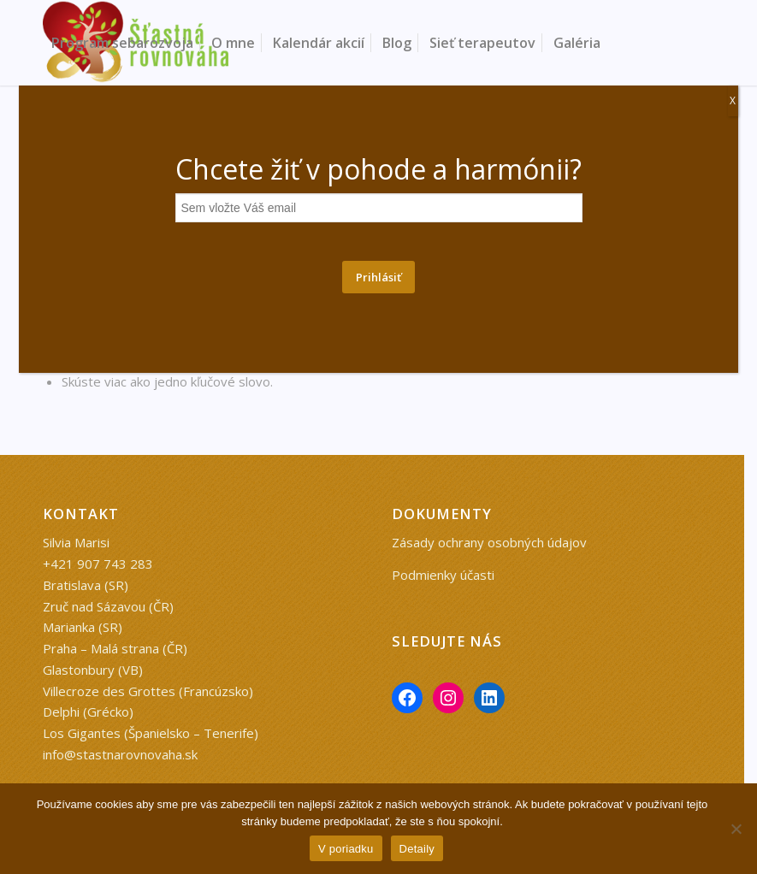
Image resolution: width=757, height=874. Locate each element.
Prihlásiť (378, 277)
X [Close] (733, 100)
